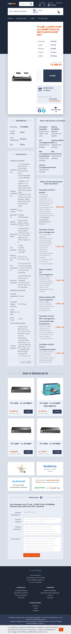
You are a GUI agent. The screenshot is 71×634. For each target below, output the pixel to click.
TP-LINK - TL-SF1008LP (21, 403)
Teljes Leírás (25, 362)
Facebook (35, 606)
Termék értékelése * (16, 514)
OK (61, 629)
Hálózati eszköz (21, 18)
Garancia (50, 3)
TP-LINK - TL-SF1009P (21, 443)
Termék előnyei (18, 520)
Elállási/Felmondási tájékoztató (50, 593)
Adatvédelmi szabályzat (21, 593)
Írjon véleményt (54, 101)
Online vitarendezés (21, 595)
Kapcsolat (59, 3)
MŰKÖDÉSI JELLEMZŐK (17, 290)
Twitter (35, 608)
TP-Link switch (43, 18)
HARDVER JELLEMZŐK (17, 161)
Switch (32, 18)
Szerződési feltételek (21, 590)
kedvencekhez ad (56, 110)
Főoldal (10, 18)
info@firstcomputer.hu (37, 580)
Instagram (35, 610)
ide (47, 632)
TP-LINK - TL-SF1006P (50, 443)
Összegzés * (16, 539)
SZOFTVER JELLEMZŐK (17, 323)
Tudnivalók (42, 3)
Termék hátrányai (17, 528)
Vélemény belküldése (32, 555)
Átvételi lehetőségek (50, 590)
